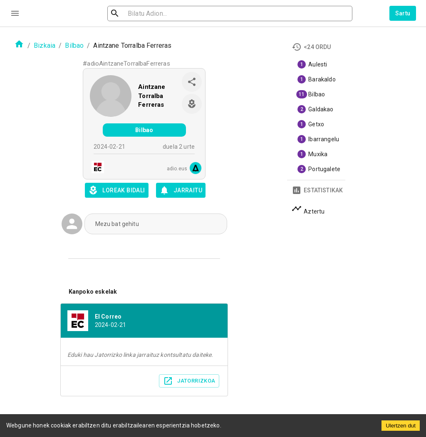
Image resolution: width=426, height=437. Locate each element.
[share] (192, 82)
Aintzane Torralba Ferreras (151, 95)
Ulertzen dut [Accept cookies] (401, 425)
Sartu (403, 13)
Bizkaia (44, 45)
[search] (155, 13)
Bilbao (74, 45)
